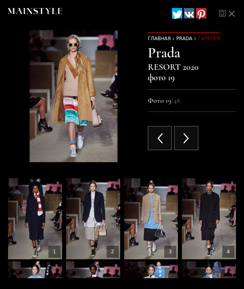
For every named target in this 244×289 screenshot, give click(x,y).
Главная (159, 38)
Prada (184, 38)
